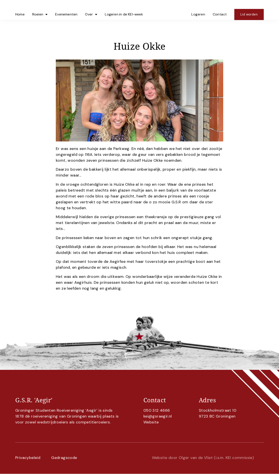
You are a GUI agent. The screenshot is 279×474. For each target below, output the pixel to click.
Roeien (40, 10)
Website (151, 422)
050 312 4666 (156, 410)
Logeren (198, 9)
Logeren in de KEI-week (124, 9)
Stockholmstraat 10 (217, 410)
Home (20, 9)
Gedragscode (64, 457)
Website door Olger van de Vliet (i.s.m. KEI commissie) (203, 457)
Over (91, 10)
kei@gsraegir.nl (157, 416)
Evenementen (66, 9)
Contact (220, 9)
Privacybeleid (27, 457)
